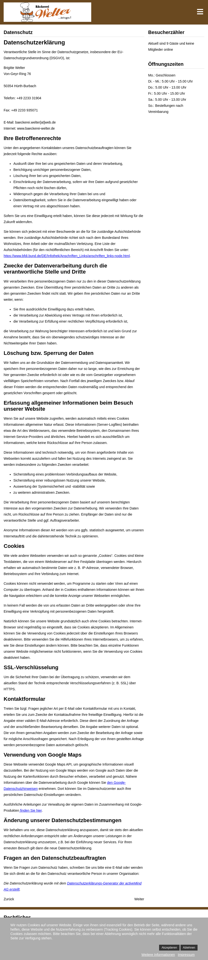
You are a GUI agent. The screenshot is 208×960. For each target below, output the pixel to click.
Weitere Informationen (158, 955)
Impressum (186, 955)
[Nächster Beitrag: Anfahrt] (139, 899)
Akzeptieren (169, 947)
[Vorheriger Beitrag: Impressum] (9, 899)
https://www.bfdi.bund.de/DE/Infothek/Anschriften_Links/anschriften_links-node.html (67, 256)
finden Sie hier (30, 810)
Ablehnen (189, 947)
